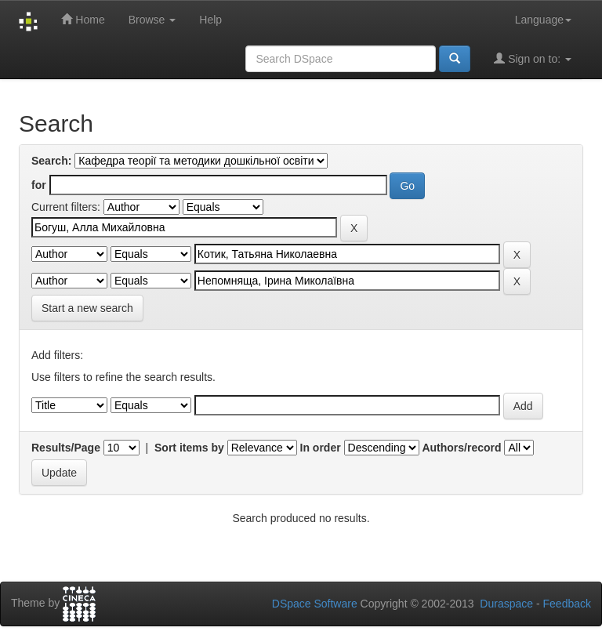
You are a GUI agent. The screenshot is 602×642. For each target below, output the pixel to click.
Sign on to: (532, 58)
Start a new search (87, 308)
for (38, 185)
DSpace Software (314, 603)
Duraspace (506, 603)
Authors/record (461, 447)
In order (320, 447)
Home (82, 19)
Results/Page (65, 447)
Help (210, 19)
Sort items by (189, 447)
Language (543, 19)
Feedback (567, 603)
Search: (51, 160)
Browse (152, 19)
